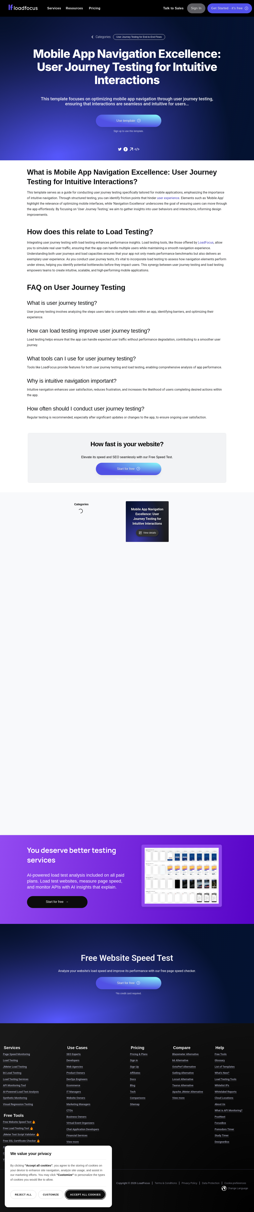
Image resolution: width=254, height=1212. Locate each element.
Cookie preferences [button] (235, 1183)
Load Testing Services (15, 1079)
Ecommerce (73, 1085)
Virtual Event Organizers (80, 1122)
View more (72, 1141)
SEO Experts (73, 1054)
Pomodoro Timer (224, 1129)
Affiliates (135, 1072)
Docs (133, 1079)
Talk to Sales (173, 8)
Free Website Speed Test (19, 1122)
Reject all (23, 1194)
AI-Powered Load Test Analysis (21, 1091)
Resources (74, 8)
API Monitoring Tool (14, 1085)
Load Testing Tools (226, 1079)
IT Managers (73, 1091)
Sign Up (134, 1066)
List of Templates (225, 1066)
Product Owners (75, 1072)
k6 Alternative (180, 1060)
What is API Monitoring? (228, 1110)
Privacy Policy (189, 1183)
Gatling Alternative (183, 1072)
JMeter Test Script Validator (21, 1134)
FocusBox (220, 1122)
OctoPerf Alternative (184, 1066)
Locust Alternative (182, 1079)
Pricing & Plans (138, 1054)
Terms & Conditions (166, 1183)
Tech (133, 1091)
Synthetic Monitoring (15, 1097)
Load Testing (10, 1060)
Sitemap (135, 1104)
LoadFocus (206, 242)
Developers (72, 1060)
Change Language (235, 1188)
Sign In (196, 8)
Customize (51, 1194)
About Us (220, 1104)
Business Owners (76, 1116)
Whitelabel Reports (226, 1091)
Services (54, 8)
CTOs (69, 1110)
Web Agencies (74, 1066)
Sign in (134, 1060)
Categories (100, 37)
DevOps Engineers (77, 1079)
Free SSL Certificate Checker (21, 1140)
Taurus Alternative (182, 1085)
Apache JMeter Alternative (187, 1091)
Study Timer (222, 1135)
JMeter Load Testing (15, 1066)
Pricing (94, 8)
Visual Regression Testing (18, 1104)
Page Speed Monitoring (16, 1054)
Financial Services (76, 1135)
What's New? (222, 1072)
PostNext (220, 1116)
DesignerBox (222, 1141)
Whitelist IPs (222, 1085)
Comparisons (137, 1097)
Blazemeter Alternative (185, 1054)
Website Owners (75, 1097)
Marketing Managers (78, 1104)
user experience (168, 198)
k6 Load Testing (12, 1072)
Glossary (220, 1060)
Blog (132, 1085)
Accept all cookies (85, 1194)
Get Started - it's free (229, 8)
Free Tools (221, 1054)
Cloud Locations (224, 1097)
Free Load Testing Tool (18, 1128)
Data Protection (210, 1183)
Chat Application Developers (82, 1129)
